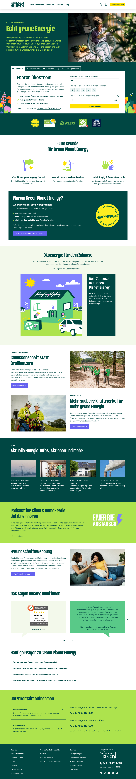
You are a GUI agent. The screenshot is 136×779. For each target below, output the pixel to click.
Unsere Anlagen (79, 427)
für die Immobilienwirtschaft (51, 762)
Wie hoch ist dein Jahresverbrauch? (94, 96)
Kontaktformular (20, 710)
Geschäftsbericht (17, 754)
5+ (94, 91)
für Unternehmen (46, 758)
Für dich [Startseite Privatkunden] (32, 6)
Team (13, 762)
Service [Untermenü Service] (60, 10)
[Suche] (100, 10)
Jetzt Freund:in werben (22, 574)
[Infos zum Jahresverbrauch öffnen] (118, 96)
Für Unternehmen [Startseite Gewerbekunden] (44, 6)
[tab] (18, 69)
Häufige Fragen (19, 726)
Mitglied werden (76, 766)
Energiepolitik (24, 480)
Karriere (14, 766)
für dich (43, 754)
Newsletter (74, 770)
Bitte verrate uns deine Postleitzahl (84, 77)
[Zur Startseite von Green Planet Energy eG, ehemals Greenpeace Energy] (17, 8)
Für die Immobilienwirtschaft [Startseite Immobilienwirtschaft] (62, 6)
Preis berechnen (94, 107)
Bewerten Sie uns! (38, 630)
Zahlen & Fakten (17, 758)
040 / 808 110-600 (83, 726)
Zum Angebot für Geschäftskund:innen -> (68, 269)
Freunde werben (76, 762)
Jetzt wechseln (117, 10)
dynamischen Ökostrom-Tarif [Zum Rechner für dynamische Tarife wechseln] (48, 109)
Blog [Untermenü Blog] (67, 10)
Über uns (14, 750)
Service (73, 750)
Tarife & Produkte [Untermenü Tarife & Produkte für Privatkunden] (36, 10)
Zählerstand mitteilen (78, 758)
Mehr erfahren (19, 386)
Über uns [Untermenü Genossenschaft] (50, 10)
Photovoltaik (83, 480)
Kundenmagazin (17, 774)
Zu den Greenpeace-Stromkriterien (30, 234)
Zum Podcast (19, 536)
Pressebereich (16, 770)
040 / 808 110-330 (83, 713)
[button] (127, 477)
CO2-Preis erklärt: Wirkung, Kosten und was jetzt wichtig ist (112, 486)
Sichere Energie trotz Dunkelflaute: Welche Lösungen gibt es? (20, 486)
